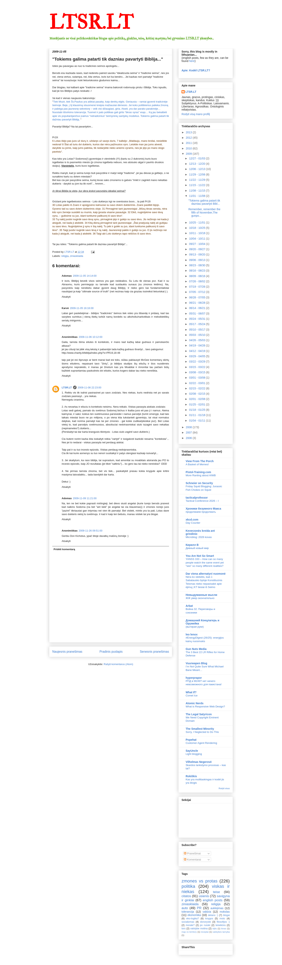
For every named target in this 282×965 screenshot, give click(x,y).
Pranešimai (192, 853)
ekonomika (194, 915)
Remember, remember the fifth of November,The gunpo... (204, 212)
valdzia (206, 911)
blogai (226, 915)
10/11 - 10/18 (197, 233)
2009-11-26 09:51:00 (90, 530)
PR (199, 908)
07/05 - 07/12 (197, 291)
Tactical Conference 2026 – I (202, 500)
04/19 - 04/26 (197, 345)
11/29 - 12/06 (197, 174)
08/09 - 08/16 (197, 276)
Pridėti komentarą (64, 549)
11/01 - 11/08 (197, 195)
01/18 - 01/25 (197, 409)
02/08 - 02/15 (197, 393)
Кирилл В (192, 544)
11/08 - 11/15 (197, 190)
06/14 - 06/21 (197, 308)
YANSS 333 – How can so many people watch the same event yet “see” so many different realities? (205, 562)
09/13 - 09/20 (197, 254)
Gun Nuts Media (196, 649)
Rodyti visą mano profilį (196, 114)
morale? (190, 925)
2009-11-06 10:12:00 (90, 336)
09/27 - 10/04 (197, 243)
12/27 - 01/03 (197, 158)
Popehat (191, 739)
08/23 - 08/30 (197, 265)
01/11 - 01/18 (197, 415)
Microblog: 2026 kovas (199, 537)
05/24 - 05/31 (197, 318)
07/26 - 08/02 (197, 281)
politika (188, 886)
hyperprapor (194, 677)
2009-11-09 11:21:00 (85, 498)
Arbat (189, 605)
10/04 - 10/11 (197, 238)
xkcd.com (192, 519)
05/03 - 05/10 (197, 334)
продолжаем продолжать (201, 511)
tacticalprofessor (197, 497)
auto (185, 908)
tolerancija (188, 911)
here (192, 61)
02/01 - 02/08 (197, 399)
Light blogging (194, 753)
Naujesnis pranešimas (67, 651)
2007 (189, 432)
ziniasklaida (76, 255)
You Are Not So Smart (200, 555)
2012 (189, 137)
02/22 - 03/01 (197, 383)
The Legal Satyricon (199, 714)
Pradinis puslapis (111, 651)
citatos (186, 896)
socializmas (188, 921)
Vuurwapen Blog (196, 663)
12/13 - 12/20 (197, 163)
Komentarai (192, 859)
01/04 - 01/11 (197, 420)
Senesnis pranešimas (154, 651)
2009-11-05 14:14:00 (85, 275)
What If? (191, 692)
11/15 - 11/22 (197, 185)
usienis (204, 896)
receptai (205, 932)
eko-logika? (192, 918)
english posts (212, 900)
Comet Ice (192, 695)
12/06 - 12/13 (197, 169)
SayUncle (192, 750)
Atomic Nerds (194, 703)
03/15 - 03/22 (197, 367)
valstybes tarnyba (221, 932)
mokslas (225, 911)
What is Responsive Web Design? (205, 706)
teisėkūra (221, 925)
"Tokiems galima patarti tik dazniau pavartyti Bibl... (204, 202)
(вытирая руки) (195, 626)
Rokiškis (191, 776)
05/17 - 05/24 (197, 324)
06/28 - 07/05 (197, 297)
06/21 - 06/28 (197, 302)
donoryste (205, 921)
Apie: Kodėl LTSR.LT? (196, 70)
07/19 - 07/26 (197, 286)
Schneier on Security (199, 483)
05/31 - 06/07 (197, 313)
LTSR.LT (91, 22)
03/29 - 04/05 (197, 356)
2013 (189, 132)
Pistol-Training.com (198, 472)
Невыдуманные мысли (201, 594)
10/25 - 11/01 (197, 222)
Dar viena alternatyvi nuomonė (206, 573)
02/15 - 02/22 (197, 388)
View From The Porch (200, 461)
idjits (214, 928)
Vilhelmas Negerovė (199, 761)
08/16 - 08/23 (197, 270)
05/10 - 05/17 (197, 329)
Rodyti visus (224, 788)
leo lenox (192, 634)
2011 (189, 142)
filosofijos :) (223, 921)
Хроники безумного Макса (203, 508)
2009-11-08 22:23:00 (89, 387)
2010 (189, 148)
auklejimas (217, 908)
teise (216, 892)
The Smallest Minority (200, 728)
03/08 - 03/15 (197, 372)
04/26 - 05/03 (197, 340)
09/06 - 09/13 (197, 260)
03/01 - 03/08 (197, 377)
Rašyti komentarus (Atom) (118, 664)
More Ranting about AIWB (201, 475)
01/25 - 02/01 (197, 404)
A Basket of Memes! (197, 464)
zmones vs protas (199, 881)
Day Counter (193, 522)
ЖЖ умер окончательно (200, 598)
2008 (189, 427)
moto (222, 918)
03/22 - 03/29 (197, 361)
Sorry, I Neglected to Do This (202, 732)
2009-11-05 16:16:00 (82, 308)
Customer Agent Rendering (201, 742)
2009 (189, 153)
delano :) (213, 915)
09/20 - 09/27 (197, 249)
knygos (209, 918)
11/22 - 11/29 (197, 179)
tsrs (183, 928)
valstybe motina (199, 928)
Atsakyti (66, 296)
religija (65, 255)
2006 (189, 438)
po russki (205, 925)
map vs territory (189, 932)
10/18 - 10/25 (197, 227)
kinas (223, 928)
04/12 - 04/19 (197, 351)
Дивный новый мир (197, 548)
